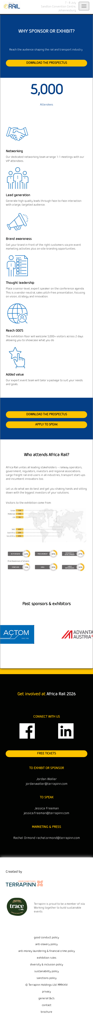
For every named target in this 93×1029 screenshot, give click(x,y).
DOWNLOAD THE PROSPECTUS (46, 63)
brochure (46, 1012)
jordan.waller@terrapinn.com (46, 784)
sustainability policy (46, 971)
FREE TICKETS (46, 753)
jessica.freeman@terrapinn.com (46, 813)
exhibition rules (46, 958)
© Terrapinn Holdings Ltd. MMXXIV (46, 985)
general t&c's (46, 998)
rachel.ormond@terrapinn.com (58, 838)
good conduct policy (46, 937)
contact (46, 1005)
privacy (46, 991)
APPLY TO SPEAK (46, 424)
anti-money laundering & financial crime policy (46, 951)
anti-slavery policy (46, 944)
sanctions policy (47, 978)
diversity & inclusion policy (46, 964)
